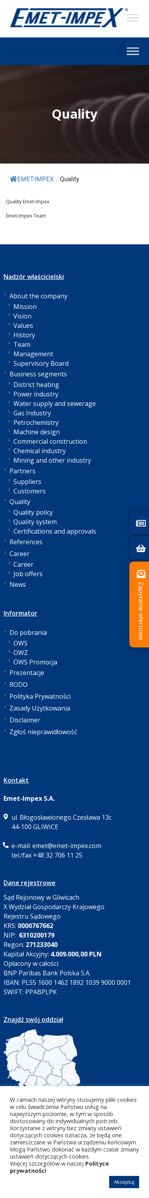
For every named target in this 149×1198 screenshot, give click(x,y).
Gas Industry (32, 413)
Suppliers (27, 481)
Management (33, 354)
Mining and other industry (52, 460)
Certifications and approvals (54, 531)
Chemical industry (39, 450)
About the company (38, 296)
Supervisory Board (41, 363)
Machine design (36, 432)
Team (21, 344)
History (24, 335)
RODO (18, 684)
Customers (29, 491)
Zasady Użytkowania (39, 708)
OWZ (20, 652)
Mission (25, 306)
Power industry (35, 394)
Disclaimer (24, 720)
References (26, 542)
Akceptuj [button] (124, 1181)
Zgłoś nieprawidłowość (43, 731)
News (17, 584)
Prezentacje (26, 672)
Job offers (28, 573)
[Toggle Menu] (133, 17)
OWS (20, 643)
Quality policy (33, 512)
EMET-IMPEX (32, 179)
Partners (22, 471)
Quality (19, 501)
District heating (36, 384)
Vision (22, 316)
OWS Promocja (35, 662)
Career (19, 553)
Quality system (35, 521)
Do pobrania (28, 632)
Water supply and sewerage (54, 403)
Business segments (38, 374)
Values (23, 325)
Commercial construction (50, 441)
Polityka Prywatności (40, 696)
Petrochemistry (36, 422)
